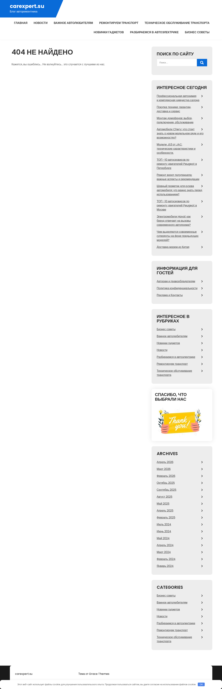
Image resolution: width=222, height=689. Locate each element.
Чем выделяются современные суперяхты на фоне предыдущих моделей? (178, 236)
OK (201, 684)
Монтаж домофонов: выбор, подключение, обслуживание (175, 120)
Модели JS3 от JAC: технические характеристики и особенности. (176, 149)
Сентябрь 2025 (166, 490)
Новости (41, 23)
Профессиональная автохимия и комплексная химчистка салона (178, 98)
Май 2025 (163, 504)
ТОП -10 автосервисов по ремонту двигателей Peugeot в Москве (177, 205)
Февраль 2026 (166, 476)
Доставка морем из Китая (173, 247)
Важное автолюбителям (73, 23)
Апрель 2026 (165, 462)
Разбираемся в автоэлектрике (154, 32)
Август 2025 (164, 497)
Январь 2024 (165, 566)
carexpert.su (27, 6)
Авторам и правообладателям (176, 281)
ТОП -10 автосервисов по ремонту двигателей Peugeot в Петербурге (177, 164)
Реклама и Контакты (170, 295)
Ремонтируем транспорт (118, 23)
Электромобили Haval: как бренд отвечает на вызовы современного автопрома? (174, 221)
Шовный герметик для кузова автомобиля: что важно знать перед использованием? (179, 190)
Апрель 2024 (165, 545)
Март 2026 (164, 469)
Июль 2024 (164, 524)
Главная (21, 23)
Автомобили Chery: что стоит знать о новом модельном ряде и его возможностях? (180, 133)
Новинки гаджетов (109, 32)
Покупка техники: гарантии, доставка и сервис (174, 109)
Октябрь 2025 (166, 483)
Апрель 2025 (165, 511)
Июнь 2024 (164, 531)
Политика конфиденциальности (177, 288)
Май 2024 (163, 538)
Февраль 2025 (166, 517)
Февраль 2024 (166, 559)
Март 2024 (164, 552)
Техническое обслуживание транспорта (176, 23)
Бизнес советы (197, 32)
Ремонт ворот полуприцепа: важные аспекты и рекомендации (178, 177)
